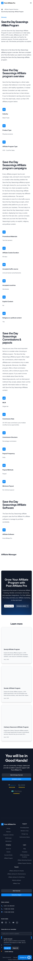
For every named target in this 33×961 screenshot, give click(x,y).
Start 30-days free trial (16, 775)
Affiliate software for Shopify (16, 870)
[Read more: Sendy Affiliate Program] (16, 645)
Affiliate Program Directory (11, 9)
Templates (24, 851)
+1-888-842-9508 (8, 909)
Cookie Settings (9, 951)
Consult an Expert (16, 894)
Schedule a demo (22, 606)
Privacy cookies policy (13, 959)
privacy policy (7, 944)
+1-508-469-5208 (8, 912)
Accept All (7, 948)
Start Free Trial (9, 606)
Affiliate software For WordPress (16, 877)
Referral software (16, 880)
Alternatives (8, 841)
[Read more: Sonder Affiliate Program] (16, 684)
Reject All (15, 948)
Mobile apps (8, 838)
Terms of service (6, 957)
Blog (24, 848)
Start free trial (16, 890)
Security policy (17, 957)
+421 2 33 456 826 (8, 906)
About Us (8, 848)
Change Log (25, 834)
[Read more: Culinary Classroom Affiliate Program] (16, 723)
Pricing (8, 828)
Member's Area (24, 830)
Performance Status (25, 837)
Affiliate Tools (16, 883)
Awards (8, 851)
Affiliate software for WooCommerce (16, 874)
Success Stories (8, 855)
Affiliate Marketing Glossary (25, 860)
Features (8, 831)
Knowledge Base (24, 827)
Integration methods (8, 834)
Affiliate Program (8, 858)
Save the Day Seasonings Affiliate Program (12, 11)
